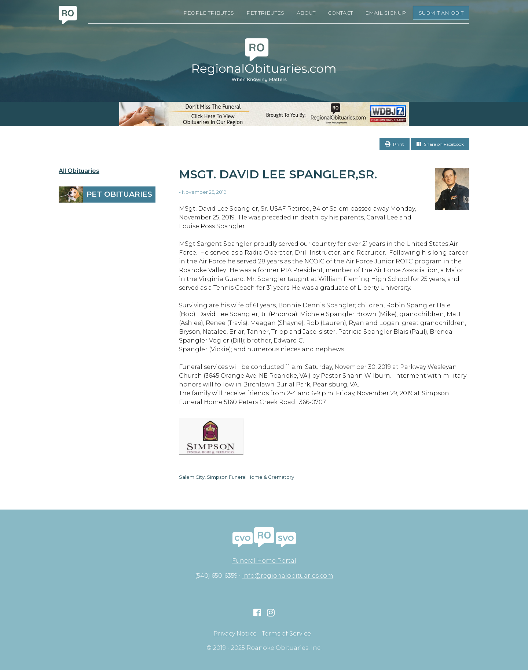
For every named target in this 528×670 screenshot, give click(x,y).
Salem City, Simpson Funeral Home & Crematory (236, 477)
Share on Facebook (440, 144)
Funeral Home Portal (264, 560)
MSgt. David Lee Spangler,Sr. (278, 174)
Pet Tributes (265, 13)
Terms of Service (286, 633)
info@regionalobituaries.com (287, 575)
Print (394, 144)
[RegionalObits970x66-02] (264, 114)
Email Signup (385, 13)
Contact (340, 13)
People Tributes (208, 13)
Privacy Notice (235, 633)
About (306, 13)
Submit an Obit (441, 13)
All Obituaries (79, 171)
